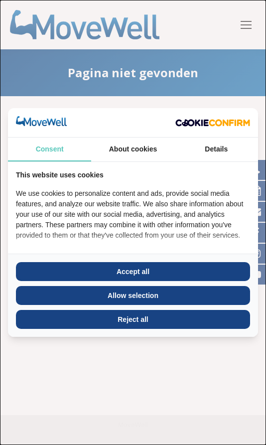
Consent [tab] (50, 149)
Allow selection (133, 295)
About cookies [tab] (133, 149)
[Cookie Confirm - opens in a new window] (212, 122)
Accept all (133, 272)
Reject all (133, 319)
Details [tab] (216, 149)
